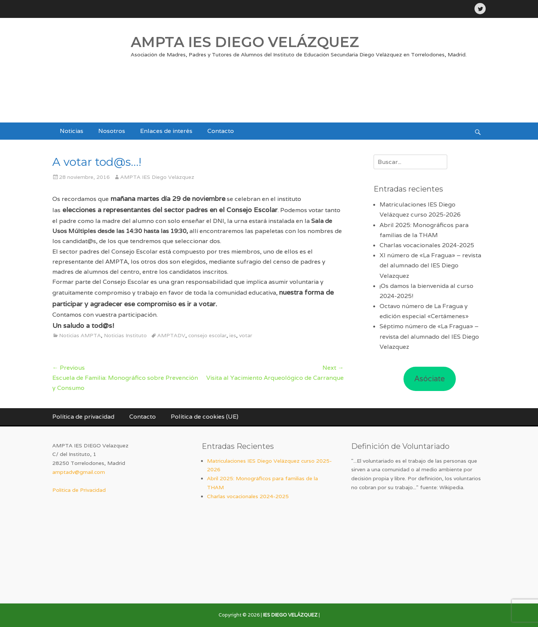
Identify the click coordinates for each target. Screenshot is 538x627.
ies (232, 335)
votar (245, 335)
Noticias (71, 131)
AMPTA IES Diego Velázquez (157, 177)
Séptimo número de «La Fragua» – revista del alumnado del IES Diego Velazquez (429, 336)
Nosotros (111, 131)
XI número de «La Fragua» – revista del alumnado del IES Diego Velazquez (430, 265)
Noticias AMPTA (80, 335)
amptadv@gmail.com (78, 472)
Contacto (220, 131)
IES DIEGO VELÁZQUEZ (290, 615)
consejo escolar (207, 335)
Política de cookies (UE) (204, 416)
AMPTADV (171, 335)
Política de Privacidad (79, 490)
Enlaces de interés (166, 131)
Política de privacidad (83, 416)
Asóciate (429, 379)
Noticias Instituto (125, 335)
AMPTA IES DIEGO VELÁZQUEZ (245, 42)
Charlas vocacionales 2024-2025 (427, 245)
